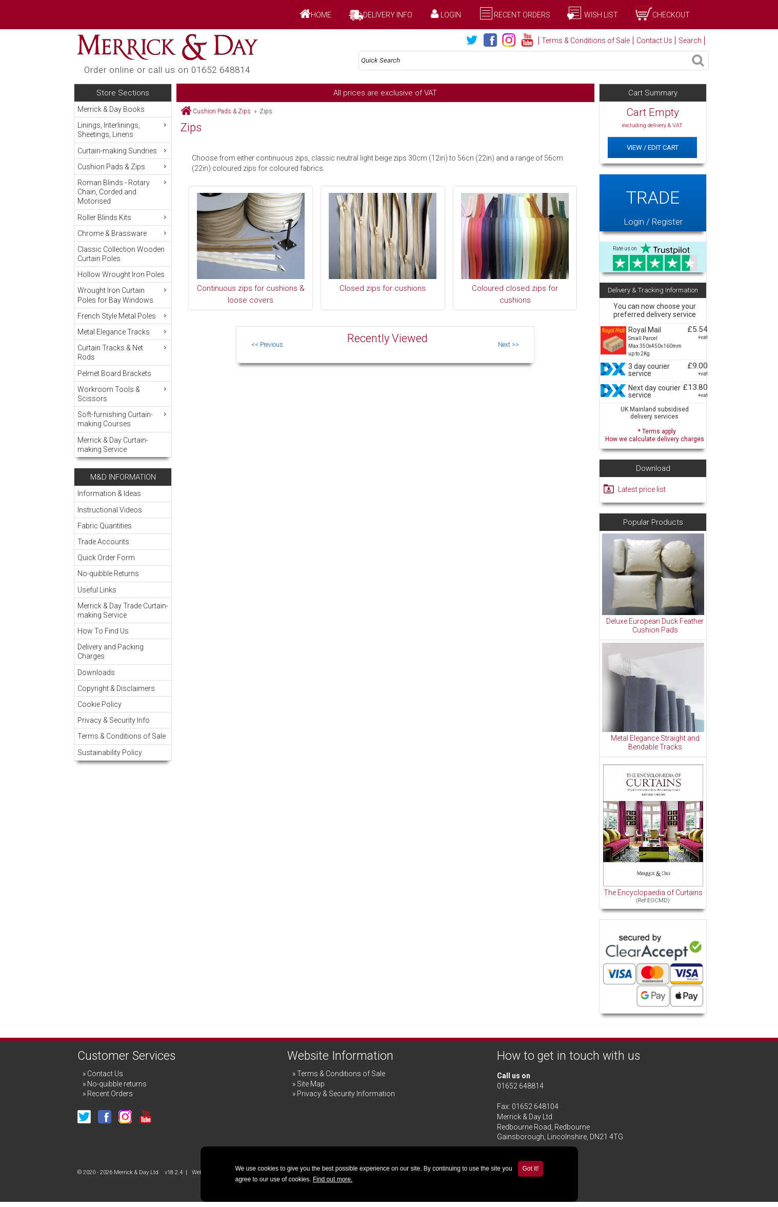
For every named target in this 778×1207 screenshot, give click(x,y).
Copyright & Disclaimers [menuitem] (116, 688)
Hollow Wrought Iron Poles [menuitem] (121, 274)
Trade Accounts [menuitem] (103, 542)
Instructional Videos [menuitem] (109, 510)
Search (690, 40)
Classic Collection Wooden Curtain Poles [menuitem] (121, 254)
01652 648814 (520, 1086)
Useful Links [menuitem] (96, 590)
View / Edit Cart (653, 147)
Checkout (671, 15)
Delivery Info (387, 15)
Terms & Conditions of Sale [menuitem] (121, 736)
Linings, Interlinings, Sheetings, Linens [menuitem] (123, 129)
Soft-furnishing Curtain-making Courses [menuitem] (123, 419)
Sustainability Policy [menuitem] (109, 752)
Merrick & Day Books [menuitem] (111, 109)
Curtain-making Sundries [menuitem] (123, 150)
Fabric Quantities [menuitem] (104, 526)
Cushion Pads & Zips (222, 111)
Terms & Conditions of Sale (586, 40)
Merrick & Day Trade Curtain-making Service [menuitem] (122, 610)
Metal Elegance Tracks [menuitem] (123, 331)
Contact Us (654, 40)
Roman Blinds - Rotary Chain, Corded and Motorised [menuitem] (123, 191)
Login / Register (653, 203)
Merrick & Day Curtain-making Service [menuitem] (112, 444)
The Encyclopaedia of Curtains (653, 892)
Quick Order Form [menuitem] (106, 557)
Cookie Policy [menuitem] (99, 704)
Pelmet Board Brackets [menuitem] (114, 373)
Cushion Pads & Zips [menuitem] (123, 166)
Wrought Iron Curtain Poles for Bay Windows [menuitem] (123, 295)
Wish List (600, 15)
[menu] (122, 279)
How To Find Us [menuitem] (103, 631)
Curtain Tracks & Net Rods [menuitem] (123, 352)
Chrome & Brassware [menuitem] (123, 233)
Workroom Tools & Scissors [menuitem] (123, 394)
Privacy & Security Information (346, 1094)
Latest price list (642, 489)
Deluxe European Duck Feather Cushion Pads (655, 626)
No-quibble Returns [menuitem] (108, 573)
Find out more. (332, 1179)
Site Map (311, 1084)
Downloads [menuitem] (96, 672)
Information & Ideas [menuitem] (109, 493)
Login (451, 15)
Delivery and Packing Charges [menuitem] (110, 651)
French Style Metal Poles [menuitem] (123, 315)
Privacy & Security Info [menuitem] (113, 720)
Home (321, 15)
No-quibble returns (117, 1084)
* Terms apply (654, 434)
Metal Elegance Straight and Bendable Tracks (655, 742)
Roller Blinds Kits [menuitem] (123, 217)
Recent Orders (522, 15)
